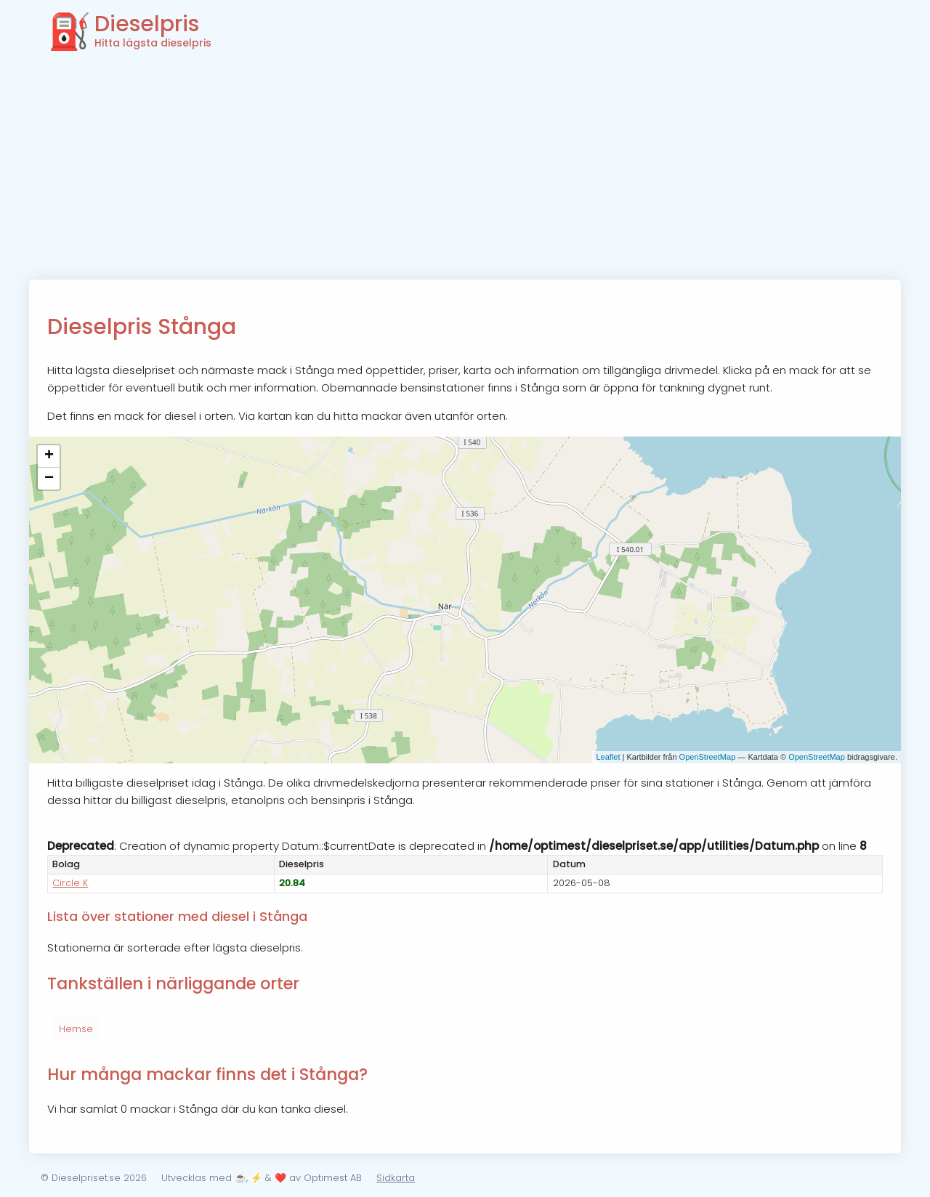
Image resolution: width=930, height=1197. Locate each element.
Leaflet (608, 756)
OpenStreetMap (707, 756)
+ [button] (49, 456)
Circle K (70, 883)
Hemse (76, 1029)
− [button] (49, 479)
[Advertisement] (465, 170)
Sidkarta (395, 1178)
